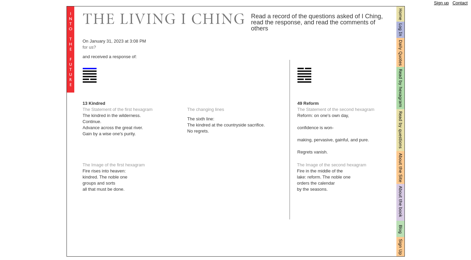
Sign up (441, 2)
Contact (460, 2)
